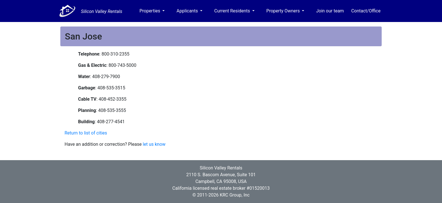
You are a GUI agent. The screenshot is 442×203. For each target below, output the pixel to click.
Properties (151, 11)
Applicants (187, 11)
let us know (154, 144)
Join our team (330, 11)
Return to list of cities (86, 133)
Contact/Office (366, 11)
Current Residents (232, 11)
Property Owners (283, 11)
